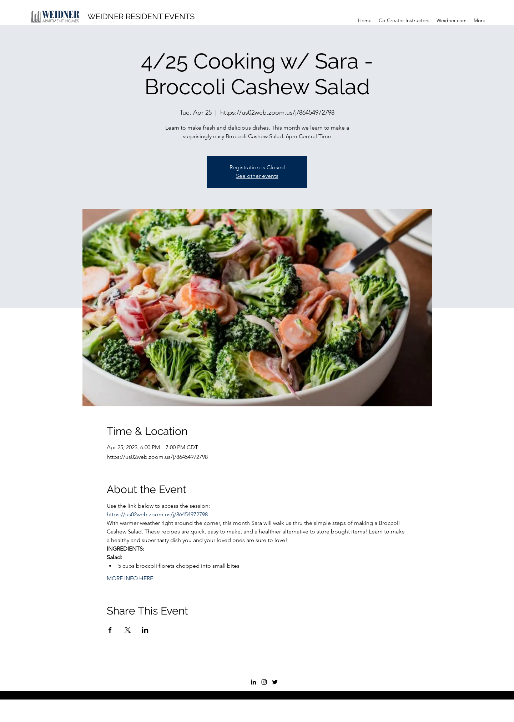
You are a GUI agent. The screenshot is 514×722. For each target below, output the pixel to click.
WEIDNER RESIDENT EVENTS (141, 16)
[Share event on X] (127, 630)
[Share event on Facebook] (110, 630)
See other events (257, 175)
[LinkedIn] (253, 682)
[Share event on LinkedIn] (145, 630)
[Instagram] (264, 682)
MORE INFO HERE (130, 578)
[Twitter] (274, 682)
